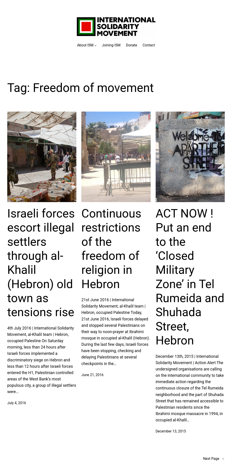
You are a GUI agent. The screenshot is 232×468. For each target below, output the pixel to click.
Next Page (214, 459)
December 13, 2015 (171, 431)
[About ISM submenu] (87, 45)
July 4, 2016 (16, 403)
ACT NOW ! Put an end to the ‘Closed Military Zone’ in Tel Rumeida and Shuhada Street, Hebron (190, 277)
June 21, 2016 (92, 375)
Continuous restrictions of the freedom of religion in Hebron (111, 249)
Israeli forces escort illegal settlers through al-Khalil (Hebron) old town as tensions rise (41, 263)
